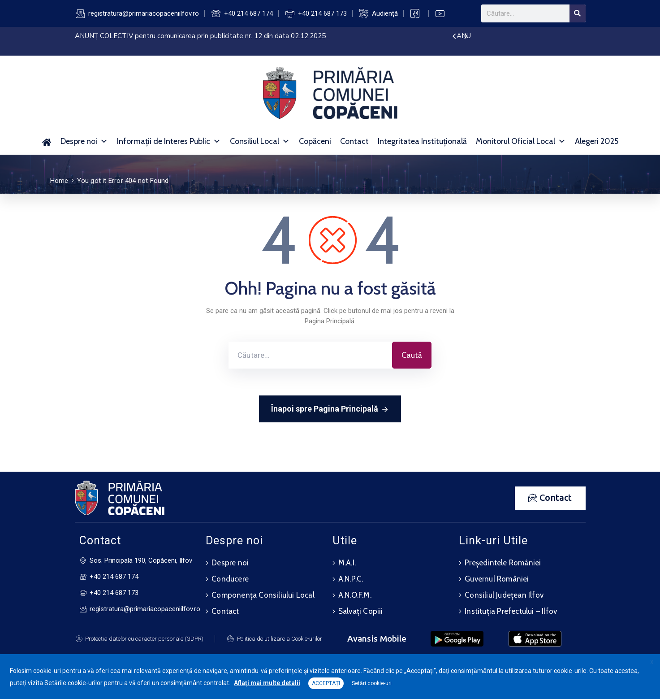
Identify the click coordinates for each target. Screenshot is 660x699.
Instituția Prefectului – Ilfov (511, 611)
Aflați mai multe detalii (267, 682)
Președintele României (503, 562)
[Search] (577, 13)
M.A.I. (347, 562)
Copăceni (315, 141)
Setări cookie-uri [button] (372, 683)
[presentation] (454, 36)
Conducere (230, 578)
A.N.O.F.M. (354, 594)
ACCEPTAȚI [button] (326, 683)
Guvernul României (497, 578)
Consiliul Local (260, 141)
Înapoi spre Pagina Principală (330, 409)
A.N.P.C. (350, 578)
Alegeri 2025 (596, 141)
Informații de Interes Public (169, 141)
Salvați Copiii (360, 611)
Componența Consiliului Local (263, 594)
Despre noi (84, 141)
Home (59, 181)
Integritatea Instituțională (422, 141)
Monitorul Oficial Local (521, 141)
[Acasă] (46, 141)
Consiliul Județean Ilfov (504, 594)
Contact (354, 141)
